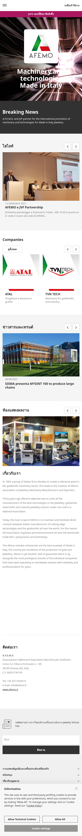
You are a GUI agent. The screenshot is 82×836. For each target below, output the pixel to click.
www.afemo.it (10, 689)
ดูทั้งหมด (12, 249)
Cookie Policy (34, 805)
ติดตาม (41, 750)
